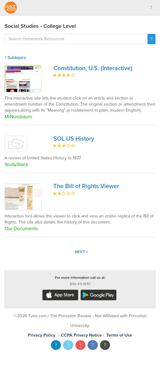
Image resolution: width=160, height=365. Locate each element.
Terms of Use (119, 335)
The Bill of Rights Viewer (86, 186)
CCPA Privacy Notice (81, 335)
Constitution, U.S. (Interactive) (92, 68)
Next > (81, 251)
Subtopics (15, 57)
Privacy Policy (41, 335)
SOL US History (73, 138)
